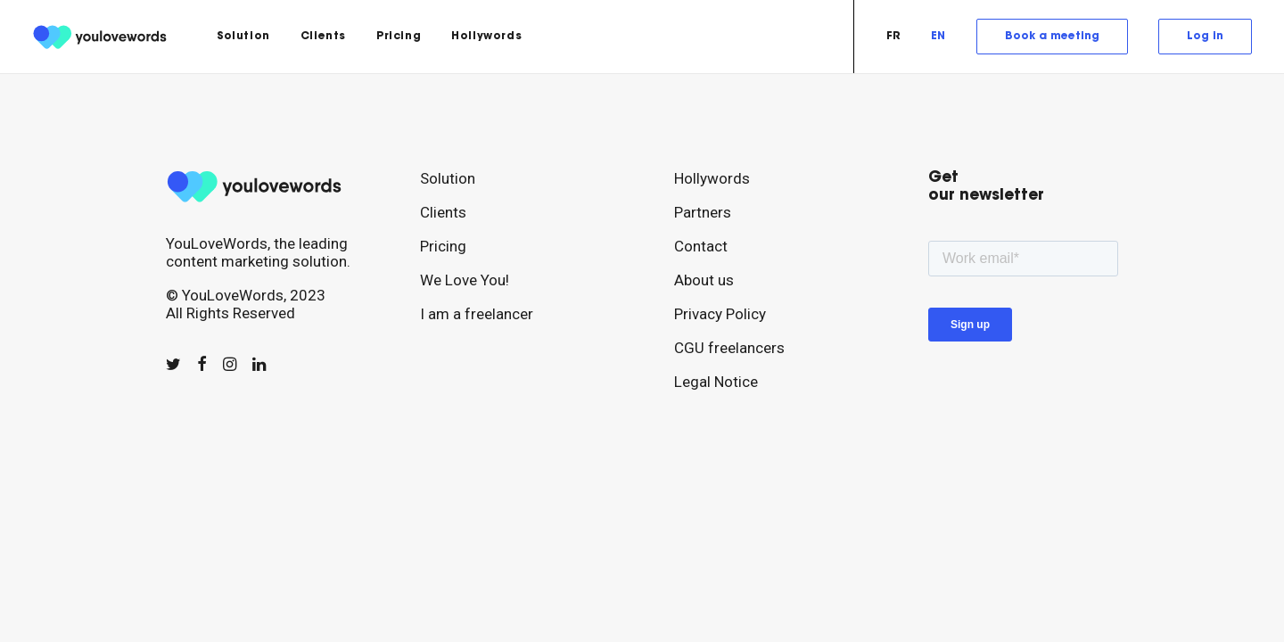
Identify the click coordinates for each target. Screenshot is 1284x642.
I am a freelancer (476, 314)
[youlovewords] (102, 36)
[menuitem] (243, 36)
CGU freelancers (729, 348)
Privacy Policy (720, 314)
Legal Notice (716, 382)
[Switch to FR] (899, 36)
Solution (243, 36)
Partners (702, 212)
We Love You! (464, 280)
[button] (173, 364)
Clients (323, 36)
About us (704, 280)
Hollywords (486, 36)
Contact (701, 246)
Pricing (398, 36)
